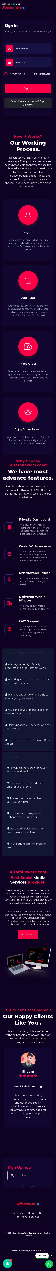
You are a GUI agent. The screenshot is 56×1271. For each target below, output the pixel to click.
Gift (41, 1213)
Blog (31, 1213)
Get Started (28, 934)
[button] (7, 1263)
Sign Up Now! (19, 1175)
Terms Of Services (28, 1216)
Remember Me (17, 73)
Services (17, 1213)
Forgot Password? (42, 74)
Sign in (28, 88)
